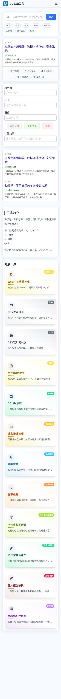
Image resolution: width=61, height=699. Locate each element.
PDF (26, 25)
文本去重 (21, 31)
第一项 (30, 91)
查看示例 (14, 126)
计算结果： (30, 137)
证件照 (9, 31)
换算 (17, 25)
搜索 (51, 17)
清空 (47, 126)
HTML (36, 25)
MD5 (8, 25)
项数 (30, 116)
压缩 (32, 31)
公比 (30, 103)
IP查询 (47, 25)
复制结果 (32, 126)
